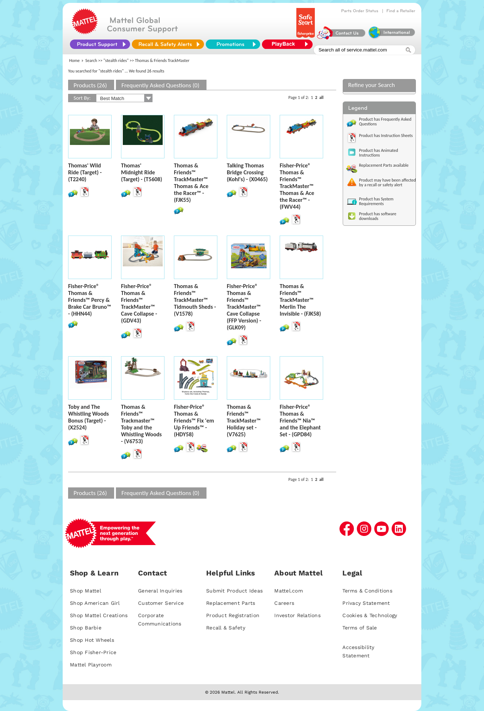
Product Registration (232, 615)
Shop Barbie (85, 628)
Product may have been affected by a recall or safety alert (387, 182)
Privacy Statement (366, 603)
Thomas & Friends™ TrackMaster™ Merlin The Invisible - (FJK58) (300, 300)
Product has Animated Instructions (378, 153)
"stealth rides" (116, 60)
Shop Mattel (85, 591)
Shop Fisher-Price (93, 652)
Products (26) (90, 85)
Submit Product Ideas (234, 591)
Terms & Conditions (367, 591)
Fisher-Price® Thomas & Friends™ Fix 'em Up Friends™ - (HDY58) (194, 420)
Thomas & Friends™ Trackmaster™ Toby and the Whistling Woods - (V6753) (141, 424)
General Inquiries (160, 591)
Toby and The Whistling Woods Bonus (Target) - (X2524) (88, 417)
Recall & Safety (225, 628)
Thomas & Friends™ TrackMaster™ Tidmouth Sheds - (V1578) (195, 300)
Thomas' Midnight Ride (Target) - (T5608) (141, 172)
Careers (284, 603)
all (321, 97)
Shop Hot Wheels (92, 640)
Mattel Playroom (91, 665)
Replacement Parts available (384, 165)
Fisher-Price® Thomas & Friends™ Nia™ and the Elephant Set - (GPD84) (300, 420)
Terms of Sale (359, 628)
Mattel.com (288, 591)
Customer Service (161, 603)
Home (74, 60)
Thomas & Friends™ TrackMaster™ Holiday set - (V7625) (243, 420)
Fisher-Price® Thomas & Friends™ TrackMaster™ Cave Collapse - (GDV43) (139, 303)
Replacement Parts (230, 603)
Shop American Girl (95, 603)
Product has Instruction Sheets (386, 135)
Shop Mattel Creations (99, 615)
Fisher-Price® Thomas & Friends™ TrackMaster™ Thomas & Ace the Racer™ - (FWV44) (297, 186)
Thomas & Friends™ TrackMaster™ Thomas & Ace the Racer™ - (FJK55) (191, 182)
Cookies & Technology (369, 615)
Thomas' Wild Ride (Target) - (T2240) (85, 172)
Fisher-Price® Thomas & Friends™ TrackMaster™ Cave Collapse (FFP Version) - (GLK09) (244, 307)
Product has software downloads (377, 216)
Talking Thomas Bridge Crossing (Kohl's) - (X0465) (247, 172)
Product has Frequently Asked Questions (385, 121)
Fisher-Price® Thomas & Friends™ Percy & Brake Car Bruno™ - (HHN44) (89, 300)
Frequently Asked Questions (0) (160, 85)
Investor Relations (297, 615)
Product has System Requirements (376, 201)
